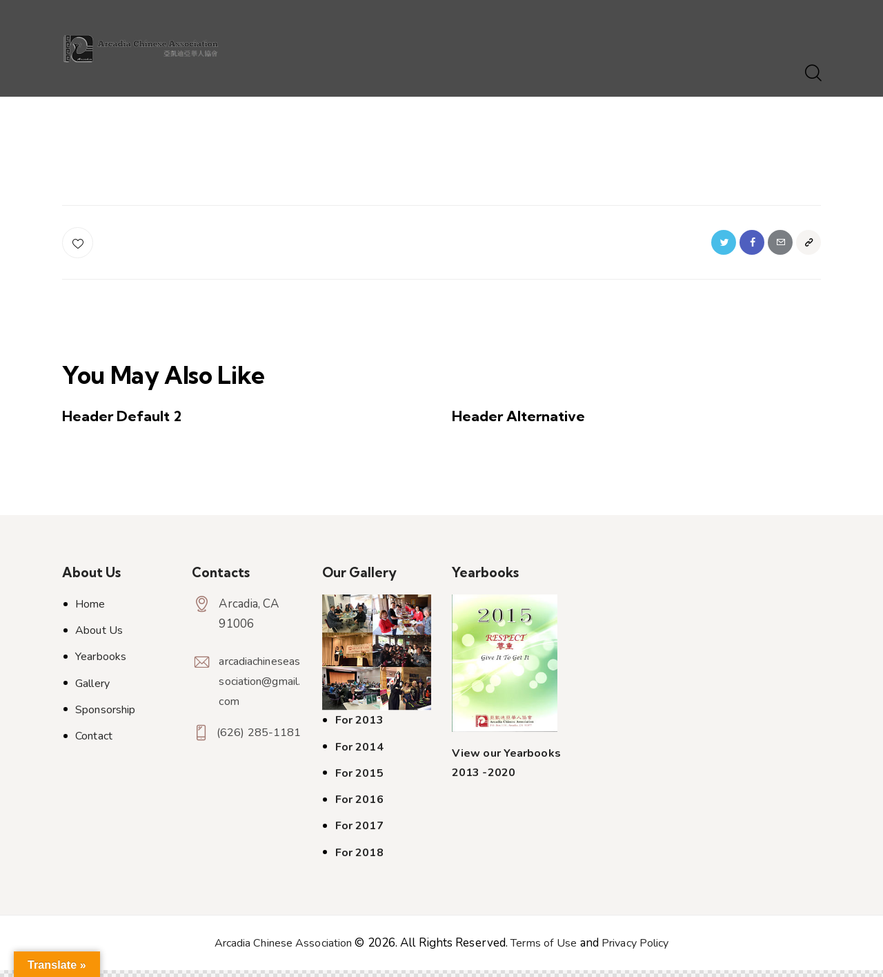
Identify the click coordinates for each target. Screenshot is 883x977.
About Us (99, 637)
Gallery (92, 690)
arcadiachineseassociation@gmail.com (257, 688)
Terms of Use (545, 950)
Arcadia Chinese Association (277, 950)
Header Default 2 (128, 422)
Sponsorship (105, 716)
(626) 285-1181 (247, 756)
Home (90, 611)
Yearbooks (100, 664)
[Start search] (812, 74)
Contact (93, 743)
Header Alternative (527, 422)
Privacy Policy (643, 950)
